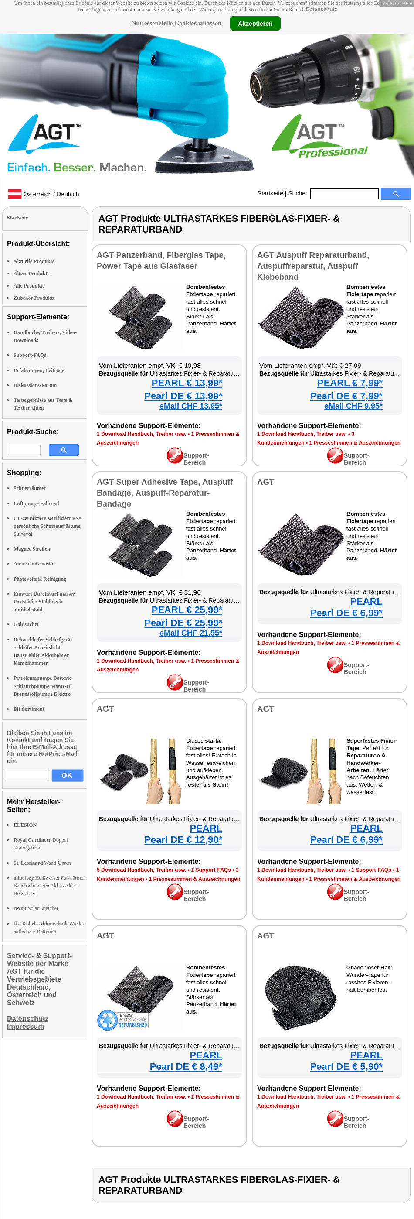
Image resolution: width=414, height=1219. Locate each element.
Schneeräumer (30, 488)
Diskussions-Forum (35, 385)
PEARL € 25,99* (187, 609)
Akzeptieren (255, 23)
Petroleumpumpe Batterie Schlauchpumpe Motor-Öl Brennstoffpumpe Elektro (43, 686)
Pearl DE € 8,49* (186, 1066)
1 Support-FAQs (211, 870)
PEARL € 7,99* (350, 382)
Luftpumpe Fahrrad (36, 503)
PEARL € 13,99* (187, 382)
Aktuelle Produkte (34, 261)
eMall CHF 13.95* (190, 406)
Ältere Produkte (32, 274)
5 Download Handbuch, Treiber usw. (142, 870)
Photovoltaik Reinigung (40, 579)
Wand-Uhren (42, 863)
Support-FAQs (30, 355)
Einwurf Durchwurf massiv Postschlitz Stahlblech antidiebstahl (44, 602)
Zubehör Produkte (34, 298)
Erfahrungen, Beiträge (39, 370)
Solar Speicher (36, 908)
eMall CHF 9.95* (353, 406)
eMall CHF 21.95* (190, 633)
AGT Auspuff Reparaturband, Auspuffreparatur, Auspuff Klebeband (313, 265)
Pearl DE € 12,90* (183, 839)
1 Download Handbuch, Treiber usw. (142, 434)
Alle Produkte (29, 286)
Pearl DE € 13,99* (183, 395)
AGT (265, 481)
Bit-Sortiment (29, 709)
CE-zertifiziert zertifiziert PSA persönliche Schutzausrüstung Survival (48, 526)
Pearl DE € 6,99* (346, 612)
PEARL (366, 601)
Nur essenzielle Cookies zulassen (176, 23)
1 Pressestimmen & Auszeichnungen (355, 443)
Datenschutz (321, 10)
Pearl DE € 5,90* (346, 1066)
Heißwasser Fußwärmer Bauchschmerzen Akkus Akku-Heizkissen (49, 886)
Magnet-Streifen (32, 549)
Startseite (270, 193)
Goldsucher (26, 624)
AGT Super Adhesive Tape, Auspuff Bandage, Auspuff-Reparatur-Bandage (165, 492)
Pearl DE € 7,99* (346, 395)
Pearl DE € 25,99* (183, 622)
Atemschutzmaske (34, 564)
